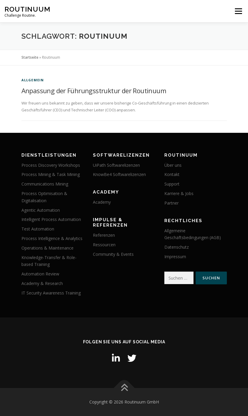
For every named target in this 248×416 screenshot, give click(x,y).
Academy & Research (42, 283)
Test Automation (37, 229)
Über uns (173, 165)
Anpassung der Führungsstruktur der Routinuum (93, 90)
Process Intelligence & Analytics (51, 238)
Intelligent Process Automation (51, 219)
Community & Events (113, 254)
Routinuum (27, 9)
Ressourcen (104, 244)
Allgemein (32, 80)
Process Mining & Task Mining (50, 174)
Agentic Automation (40, 210)
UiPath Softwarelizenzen (116, 165)
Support (172, 184)
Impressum (175, 256)
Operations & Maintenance (47, 248)
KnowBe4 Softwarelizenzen (119, 174)
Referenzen (104, 235)
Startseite (29, 57)
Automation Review (40, 274)
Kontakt (172, 174)
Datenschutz (176, 247)
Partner (171, 203)
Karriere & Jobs (179, 193)
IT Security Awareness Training (51, 293)
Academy (102, 202)
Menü (238, 11)
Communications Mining (44, 184)
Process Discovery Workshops (50, 165)
